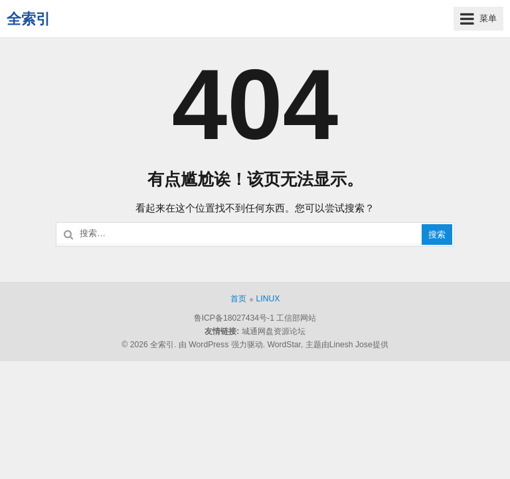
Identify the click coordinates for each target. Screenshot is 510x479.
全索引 (28, 19)
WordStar (284, 344)
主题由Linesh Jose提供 (346, 344)
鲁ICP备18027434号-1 (234, 318)
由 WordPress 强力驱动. (222, 344)
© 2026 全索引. (149, 344)
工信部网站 (296, 318)
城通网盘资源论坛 (273, 331)
